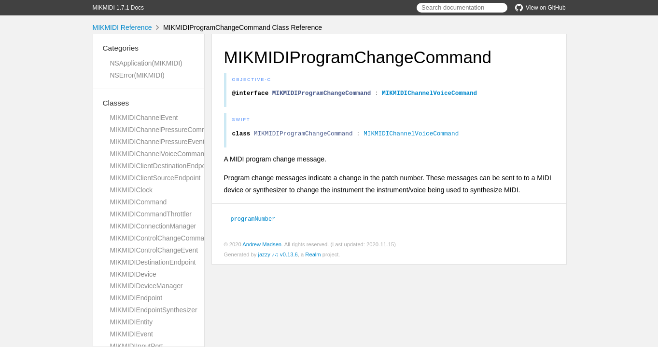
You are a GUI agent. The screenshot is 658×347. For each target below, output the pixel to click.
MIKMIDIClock (131, 190)
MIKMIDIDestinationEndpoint (153, 262)
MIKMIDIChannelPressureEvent (157, 142)
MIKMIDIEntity (131, 322)
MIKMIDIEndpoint (136, 298)
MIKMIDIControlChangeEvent (154, 250)
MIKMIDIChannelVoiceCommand (159, 154)
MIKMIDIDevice (133, 274)
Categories (121, 48)
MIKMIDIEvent (131, 334)
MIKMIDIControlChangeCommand (161, 238)
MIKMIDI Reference (122, 27)
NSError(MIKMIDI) (137, 75)
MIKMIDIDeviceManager (146, 286)
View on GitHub (540, 7)
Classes (116, 103)
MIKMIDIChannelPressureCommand (164, 129)
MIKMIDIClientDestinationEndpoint (161, 166)
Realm (313, 257)
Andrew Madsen (261, 247)
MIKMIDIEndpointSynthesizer (153, 310)
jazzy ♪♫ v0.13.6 (277, 257)
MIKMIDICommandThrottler (151, 214)
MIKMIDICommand (138, 202)
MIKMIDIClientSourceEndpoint (155, 178)
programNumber (257, 221)
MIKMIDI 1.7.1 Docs (118, 7)
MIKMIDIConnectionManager (153, 226)
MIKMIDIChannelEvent (144, 117)
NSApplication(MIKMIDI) (146, 63)
